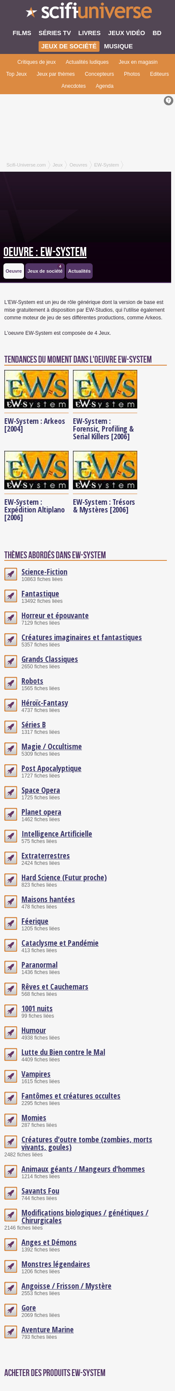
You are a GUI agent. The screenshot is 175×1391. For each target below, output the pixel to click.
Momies (33, 1117)
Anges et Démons (49, 1242)
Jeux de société (45, 269)
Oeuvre (14, 271)
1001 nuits (37, 1008)
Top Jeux (16, 74)
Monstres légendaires (55, 1264)
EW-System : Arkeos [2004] (34, 424)
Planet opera (41, 812)
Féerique (34, 921)
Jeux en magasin (138, 62)
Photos (132, 74)
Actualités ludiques (87, 62)
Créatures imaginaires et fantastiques (81, 637)
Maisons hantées (48, 899)
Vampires (36, 1074)
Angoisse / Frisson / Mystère (66, 1286)
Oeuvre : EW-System (45, 252)
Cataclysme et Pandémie (60, 943)
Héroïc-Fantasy (44, 702)
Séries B (33, 724)
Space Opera (40, 790)
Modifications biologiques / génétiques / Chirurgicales (84, 1216)
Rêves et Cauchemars (54, 986)
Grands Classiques (49, 659)
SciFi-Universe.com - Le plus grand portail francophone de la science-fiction (87, 13)
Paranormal (39, 964)
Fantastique (40, 593)
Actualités (79, 271)
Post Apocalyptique (51, 768)
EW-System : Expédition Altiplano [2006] (34, 509)
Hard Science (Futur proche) (64, 877)
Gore (28, 1307)
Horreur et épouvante (55, 615)
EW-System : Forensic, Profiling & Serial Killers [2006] (103, 428)
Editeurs (159, 74)
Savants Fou (40, 1190)
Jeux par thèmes (56, 74)
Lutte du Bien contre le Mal (63, 1052)
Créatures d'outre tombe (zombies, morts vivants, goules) (86, 1143)
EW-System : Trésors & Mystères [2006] (104, 505)
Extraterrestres (45, 855)
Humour (33, 1030)
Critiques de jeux (37, 62)
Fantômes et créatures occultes (71, 1095)
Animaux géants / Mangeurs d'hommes (83, 1169)
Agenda (104, 86)
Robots (32, 681)
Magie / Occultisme (51, 746)
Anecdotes (73, 86)
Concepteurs (99, 74)
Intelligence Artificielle (56, 833)
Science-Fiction (44, 571)
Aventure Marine (47, 1329)
